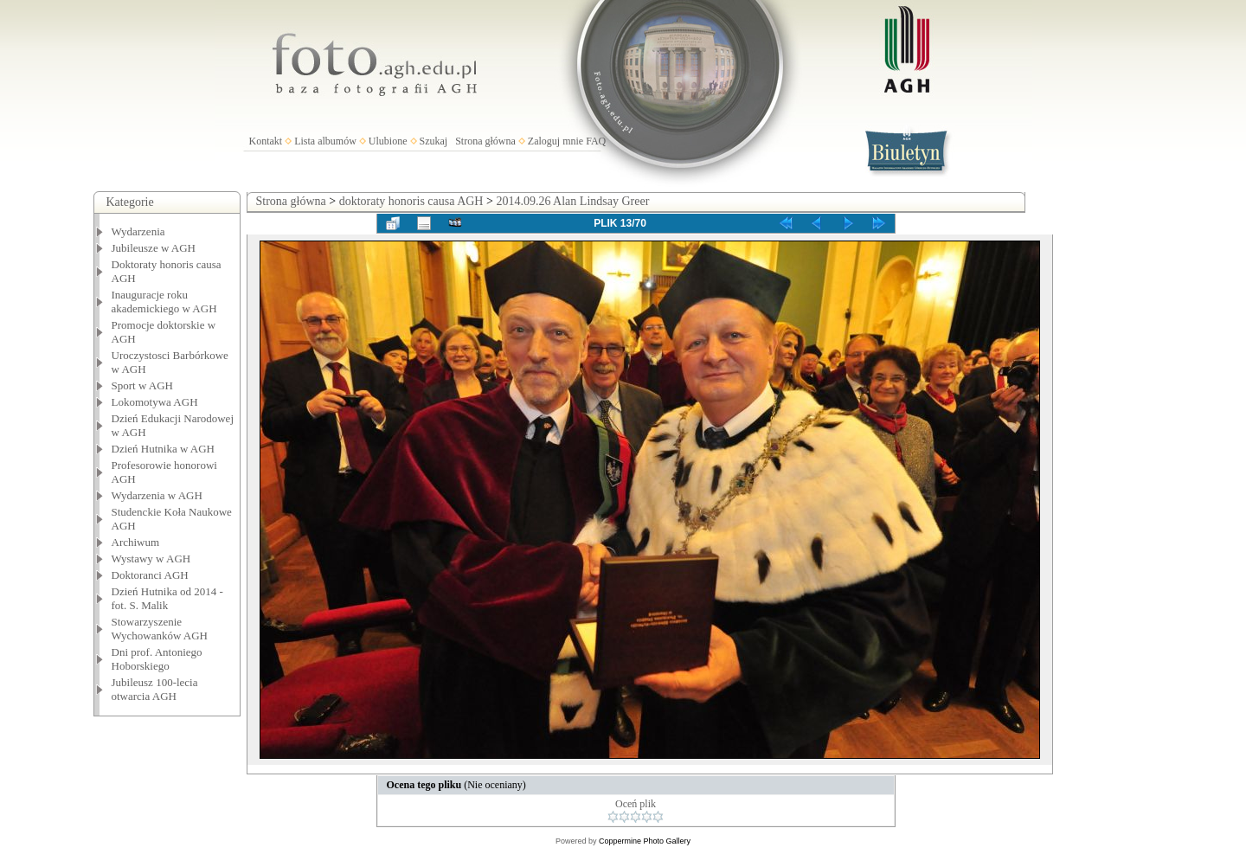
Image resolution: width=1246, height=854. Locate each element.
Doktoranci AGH (150, 574)
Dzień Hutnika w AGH (163, 448)
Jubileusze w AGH (154, 247)
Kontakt (266, 141)
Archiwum (136, 542)
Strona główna (485, 141)
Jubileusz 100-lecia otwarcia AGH (155, 689)
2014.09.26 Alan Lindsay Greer (572, 201)
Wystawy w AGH (151, 558)
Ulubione (388, 141)
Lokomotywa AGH (155, 401)
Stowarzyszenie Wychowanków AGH (160, 628)
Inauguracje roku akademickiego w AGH (164, 301)
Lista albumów (325, 141)
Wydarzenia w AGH (157, 495)
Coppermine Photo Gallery (644, 841)
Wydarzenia (138, 231)
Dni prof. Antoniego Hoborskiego (157, 658)
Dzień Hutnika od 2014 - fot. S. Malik (167, 598)
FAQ (596, 141)
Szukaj (434, 141)
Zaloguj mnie (555, 141)
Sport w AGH (143, 385)
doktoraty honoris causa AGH (411, 201)
